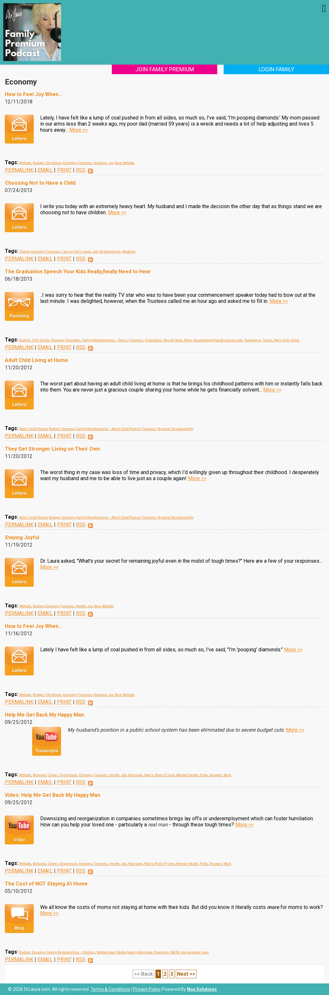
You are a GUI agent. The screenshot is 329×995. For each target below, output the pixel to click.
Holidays (100, 163)
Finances (84, 163)
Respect (215, 775)
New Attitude (125, 163)
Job (95, 252)
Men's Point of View (159, 775)
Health (81, 606)
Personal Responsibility (175, 429)
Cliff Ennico (40, 340)
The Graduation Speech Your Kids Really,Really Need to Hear (78, 272)
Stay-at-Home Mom (177, 340)
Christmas (53, 163)
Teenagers (252, 340)
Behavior (39, 775)
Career (53, 775)
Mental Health (187, 775)
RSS (80, 170)
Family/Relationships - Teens (104, 340)
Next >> (186, 974)
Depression (68, 775)
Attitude (25, 163)
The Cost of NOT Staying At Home (46, 884)
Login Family (276, 69)
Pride (204, 775)
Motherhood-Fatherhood (134, 952)
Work (227, 775)
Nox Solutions (202, 989)
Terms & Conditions (110, 989)
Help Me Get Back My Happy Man (44, 715)
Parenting (161, 952)
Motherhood (106, 952)
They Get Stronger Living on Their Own (52, 449)
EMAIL (45, 170)
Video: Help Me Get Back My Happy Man (52, 795)
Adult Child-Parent (33, 429)
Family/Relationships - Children (70, 952)
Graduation (153, 340)
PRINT (64, 170)
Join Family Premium (164, 69)
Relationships (109, 252)
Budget (38, 163)
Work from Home (286, 340)
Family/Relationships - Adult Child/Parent (108, 429)
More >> (78, 130)
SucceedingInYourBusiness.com (218, 340)
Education (73, 340)
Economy (69, 163)
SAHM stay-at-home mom (189, 952)
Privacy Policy (147, 989)
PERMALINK (19, 170)
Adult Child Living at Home (36, 360)
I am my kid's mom (76, 252)
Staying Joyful (22, 537)
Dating (24, 252)
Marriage (135, 775)
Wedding (129, 252)
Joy (110, 163)
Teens (267, 340)
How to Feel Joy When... (33, 94)
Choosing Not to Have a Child (40, 183)
